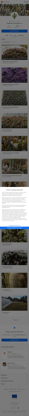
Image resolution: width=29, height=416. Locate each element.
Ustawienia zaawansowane (14, 225)
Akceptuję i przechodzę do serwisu (14, 228)
